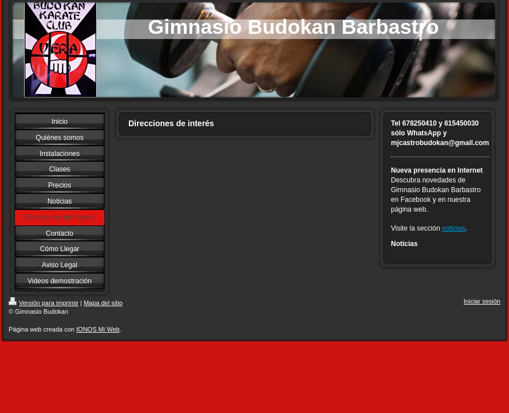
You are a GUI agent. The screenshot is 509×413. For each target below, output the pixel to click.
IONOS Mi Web (98, 329)
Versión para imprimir (44, 302)
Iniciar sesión (482, 301)
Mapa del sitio (103, 302)
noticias (453, 228)
